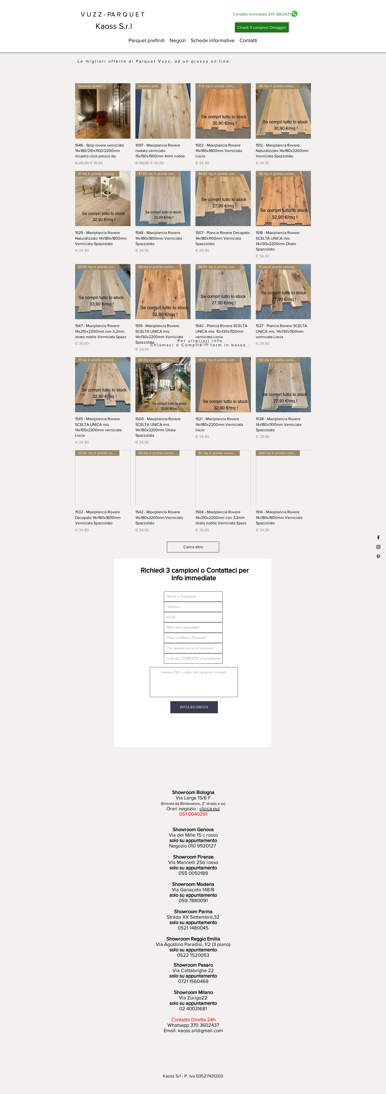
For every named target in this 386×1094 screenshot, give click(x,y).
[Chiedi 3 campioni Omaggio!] (262, 28)
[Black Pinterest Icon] (378, 556)
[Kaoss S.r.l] (132, 26)
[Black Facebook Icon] (378, 537)
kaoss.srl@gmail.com (200, 1030)
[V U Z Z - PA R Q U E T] (117, 14)
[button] (177, 40)
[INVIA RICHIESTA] (194, 707)
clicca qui (209, 808)
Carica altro (193, 547)
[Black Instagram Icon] (378, 547)
